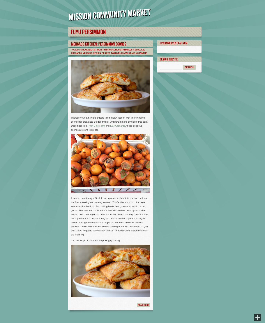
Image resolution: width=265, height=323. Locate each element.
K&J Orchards (117, 125)
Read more (143, 305)
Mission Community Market (118, 50)
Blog (137, 50)
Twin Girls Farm (119, 53)
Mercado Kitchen (92, 53)
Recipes (106, 53)
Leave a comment (138, 53)
